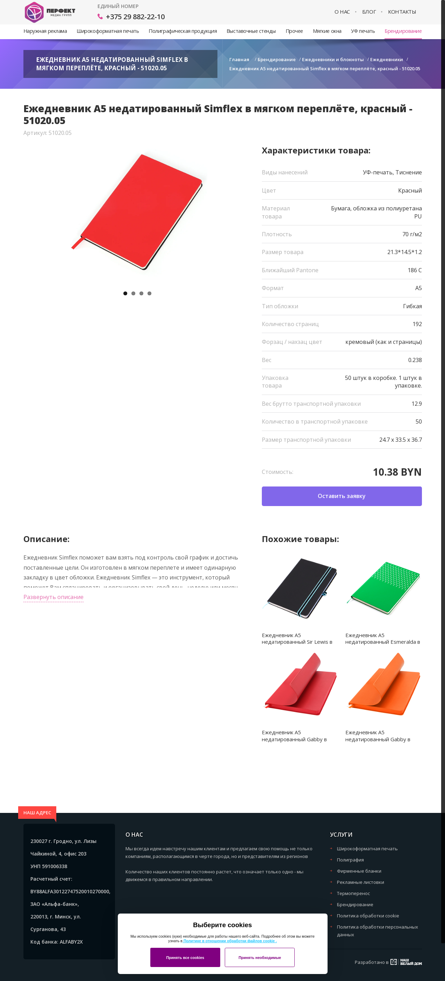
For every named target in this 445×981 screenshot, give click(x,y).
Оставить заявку (342, 496)
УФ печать (363, 31)
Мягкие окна (327, 31)
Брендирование (403, 31)
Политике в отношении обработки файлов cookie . (229, 941)
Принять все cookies (185, 957)
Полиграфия (350, 860)
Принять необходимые (259, 957)
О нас (342, 11)
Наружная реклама (45, 31)
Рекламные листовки (360, 882)
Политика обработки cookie (368, 916)
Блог (369, 11)
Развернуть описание (53, 597)
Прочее (294, 31)
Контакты (402, 11)
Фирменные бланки (359, 871)
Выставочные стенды (251, 31)
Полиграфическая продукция (183, 31)
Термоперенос (353, 893)
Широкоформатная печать (108, 31)
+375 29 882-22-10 (135, 16)
